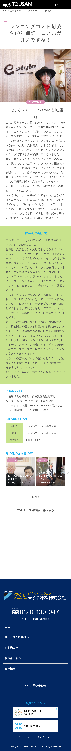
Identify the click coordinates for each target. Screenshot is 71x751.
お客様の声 (15, 10)
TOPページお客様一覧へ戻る (35, 510)
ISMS (28, 737)
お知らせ (18, 737)
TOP (5, 10)
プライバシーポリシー (46, 737)
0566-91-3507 (33, 440)
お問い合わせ (35, 685)
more (35, 497)
